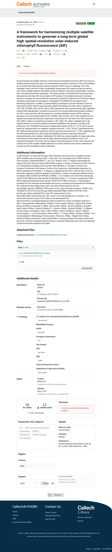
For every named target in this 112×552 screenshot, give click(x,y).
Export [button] (46, 483)
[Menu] (94, 4)
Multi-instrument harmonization (37, 428)
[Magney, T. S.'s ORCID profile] (28, 54)
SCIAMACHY (25, 435)
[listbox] (30, 66)
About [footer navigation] (15, 511)
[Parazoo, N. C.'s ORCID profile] (65, 51)
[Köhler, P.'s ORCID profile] (35, 51)
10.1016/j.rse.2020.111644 (47, 294)
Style (19, 66)
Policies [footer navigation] (15, 515)
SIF (21, 428)
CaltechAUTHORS (26, 12)
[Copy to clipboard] (52, 483)
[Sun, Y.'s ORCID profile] (23, 57)
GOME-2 (35, 431)
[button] (35, 466)
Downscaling (25, 431)
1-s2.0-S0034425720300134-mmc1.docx (51, 235)
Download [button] (86, 268)
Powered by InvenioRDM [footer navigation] (22, 522)
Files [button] (56, 247)
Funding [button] (22, 317)
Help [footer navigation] (14, 518)
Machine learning (39, 435)
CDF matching (25, 438)
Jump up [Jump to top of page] (54, 495)
